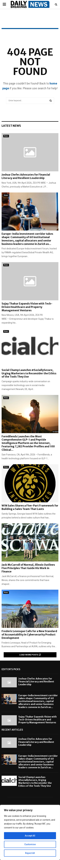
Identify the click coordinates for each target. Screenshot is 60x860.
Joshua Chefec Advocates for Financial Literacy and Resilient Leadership (26, 176)
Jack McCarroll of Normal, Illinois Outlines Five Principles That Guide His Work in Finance (28, 568)
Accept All (30, 835)
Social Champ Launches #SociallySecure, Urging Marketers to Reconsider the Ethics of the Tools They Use (29, 373)
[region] (30, 832)
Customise (30, 844)
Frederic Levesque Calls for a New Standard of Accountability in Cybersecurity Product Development (29, 634)
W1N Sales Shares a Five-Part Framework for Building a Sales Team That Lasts (30, 507)
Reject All (30, 853)
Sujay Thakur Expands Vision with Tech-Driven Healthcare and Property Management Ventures (27, 307)
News (6, 136)
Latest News (11, 126)
